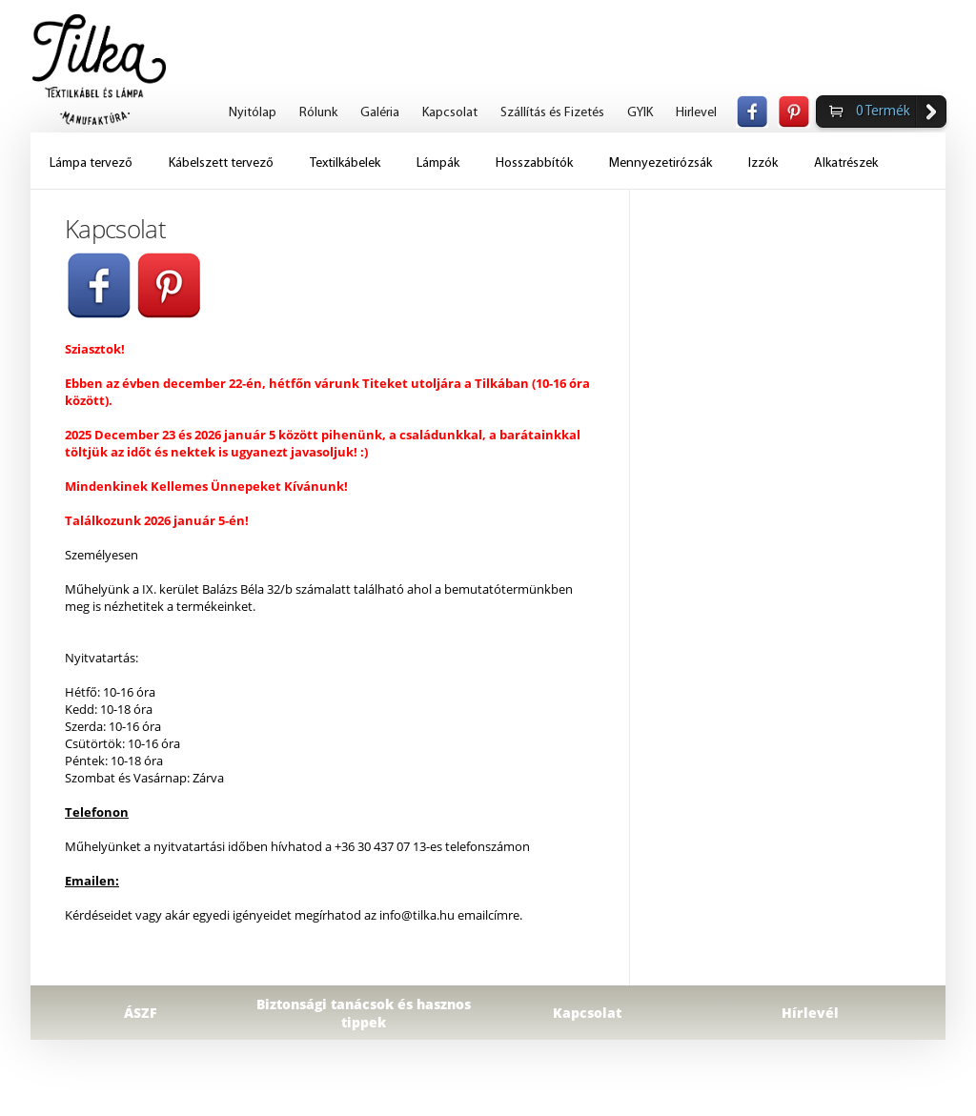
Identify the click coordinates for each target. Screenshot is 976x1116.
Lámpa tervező (91, 163)
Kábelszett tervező (221, 163)
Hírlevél (810, 1013)
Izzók (763, 163)
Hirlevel (696, 113)
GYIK (640, 113)
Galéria (379, 113)
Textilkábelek (345, 163)
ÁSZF (140, 1013)
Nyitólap (252, 113)
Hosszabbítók (534, 163)
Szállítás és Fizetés (552, 113)
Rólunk (318, 113)
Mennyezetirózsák (660, 163)
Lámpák (438, 163)
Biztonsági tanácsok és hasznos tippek (363, 1013)
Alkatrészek (846, 163)
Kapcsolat (450, 113)
